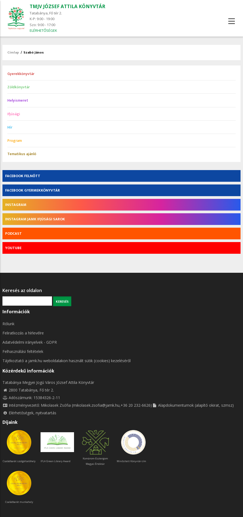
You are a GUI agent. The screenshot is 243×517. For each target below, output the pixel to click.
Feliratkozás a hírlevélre (23, 333)
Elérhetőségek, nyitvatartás (29, 412)
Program (14, 140)
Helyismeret (17, 100)
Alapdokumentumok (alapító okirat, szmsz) (193, 405)
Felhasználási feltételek (22, 351)
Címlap (13, 52)
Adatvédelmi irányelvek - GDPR (29, 342)
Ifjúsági (13, 114)
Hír (9, 127)
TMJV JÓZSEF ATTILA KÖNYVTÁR (67, 6)
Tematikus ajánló (21, 154)
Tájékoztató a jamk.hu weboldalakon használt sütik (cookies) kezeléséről (66, 360)
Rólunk (8, 323)
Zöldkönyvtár (18, 87)
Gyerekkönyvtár (20, 74)
